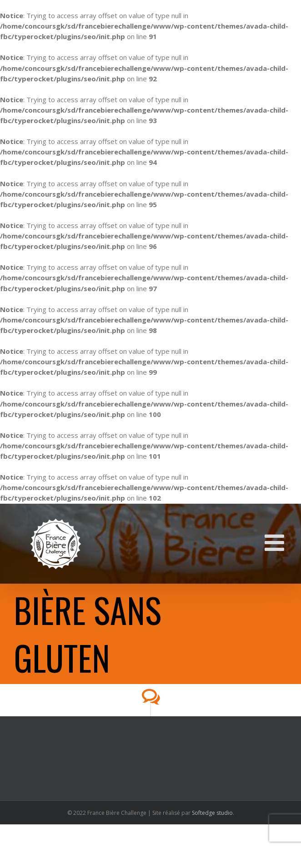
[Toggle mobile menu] (276, 542)
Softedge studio (212, 813)
